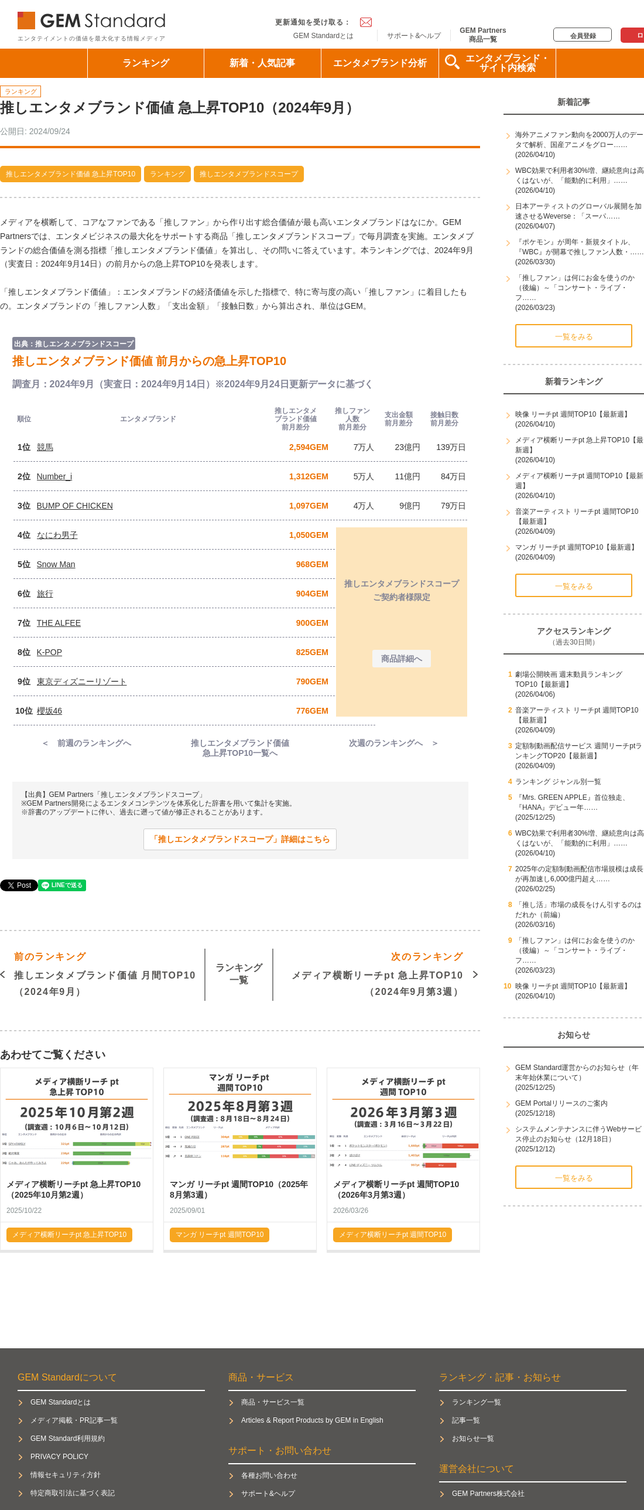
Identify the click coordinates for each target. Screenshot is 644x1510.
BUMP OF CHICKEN (75, 505)
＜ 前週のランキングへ (86, 743)
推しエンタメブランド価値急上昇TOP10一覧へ (240, 748)
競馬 (45, 447)
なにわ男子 (57, 535)
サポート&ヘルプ (414, 36)
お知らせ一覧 (473, 1438)
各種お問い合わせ (269, 1475)
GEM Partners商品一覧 (483, 34)
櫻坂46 (50, 710)
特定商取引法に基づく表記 (72, 1493)
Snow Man (56, 564)
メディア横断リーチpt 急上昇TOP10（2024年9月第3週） (378, 973)
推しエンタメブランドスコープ (249, 174)
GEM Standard (94, 18)
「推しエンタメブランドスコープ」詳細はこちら (240, 839)
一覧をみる (574, 336)
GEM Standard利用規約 (67, 1438)
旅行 (45, 593)
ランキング (145, 63)
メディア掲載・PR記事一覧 (74, 1420)
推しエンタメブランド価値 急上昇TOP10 (70, 174)
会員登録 (583, 35)
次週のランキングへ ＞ (394, 743)
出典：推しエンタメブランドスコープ (73, 344)
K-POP (50, 652)
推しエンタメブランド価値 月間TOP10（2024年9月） (105, 973)
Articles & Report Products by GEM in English (312, 1420)
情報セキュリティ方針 (65, 1475)
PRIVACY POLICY (59, 1457)
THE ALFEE (59, 623)
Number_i (55, 476)
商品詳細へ (401, 658)
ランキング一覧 (238, 974)
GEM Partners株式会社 (488, 1493)
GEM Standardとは (323, 36)
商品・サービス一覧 (272, 1402)
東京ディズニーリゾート (82, 681)
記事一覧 (466, 1420)
